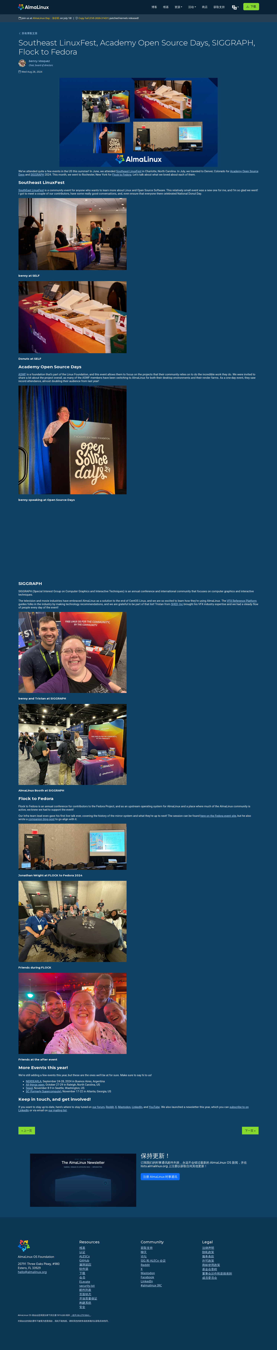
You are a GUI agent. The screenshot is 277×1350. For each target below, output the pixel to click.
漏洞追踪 (85, 1264)
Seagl (29, 1088)
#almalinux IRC (151, 1285)
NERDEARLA (34, 1081)
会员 (82, 1277)
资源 (177, 7)
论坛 (144, 1256)
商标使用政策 (211, 1265)
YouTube (154, 1107)
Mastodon (124, 1107)
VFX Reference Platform (242, 600)
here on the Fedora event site (218, 816)
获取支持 (219, 7)
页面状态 (85, 1294)
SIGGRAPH (37, 174)
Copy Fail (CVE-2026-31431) (94, 18)
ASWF (22, 374)
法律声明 (208, 1248)
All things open (35, 1084)
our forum (98, 1107)
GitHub (84, 1260)
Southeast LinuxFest (128, 171)
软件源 (83, 1269)
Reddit (110, 1107)
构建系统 (85, 1303)
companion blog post (41, 819)
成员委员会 (209, 1278)
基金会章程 (209, 1269)
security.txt (87, 1286)
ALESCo (84, 1256)
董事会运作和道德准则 (217, 1273)
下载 (251, 6)
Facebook (147, 1277)
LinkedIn (137, 1107)
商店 (205, 7)
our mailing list (57, 1110)
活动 (191, 7)
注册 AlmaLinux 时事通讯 (160, 1177)
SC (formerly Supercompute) (43, 1091)
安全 (82, 1307)
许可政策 (208, 1261)
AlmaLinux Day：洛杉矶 (46, 18)
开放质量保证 (88, 1298)
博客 (154, 7)
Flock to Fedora (121, 174)
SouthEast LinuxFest (31, 190)
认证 (82, 1252)
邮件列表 (85, 1290)
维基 (166, 7)
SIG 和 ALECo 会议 (153, 1261)
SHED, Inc (177, 604)
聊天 (144, 1252)
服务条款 (208, 1256)
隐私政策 (208, 1252)
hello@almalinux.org (32, 1272)
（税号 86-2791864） (81, 1315)
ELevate (84, 1282)
